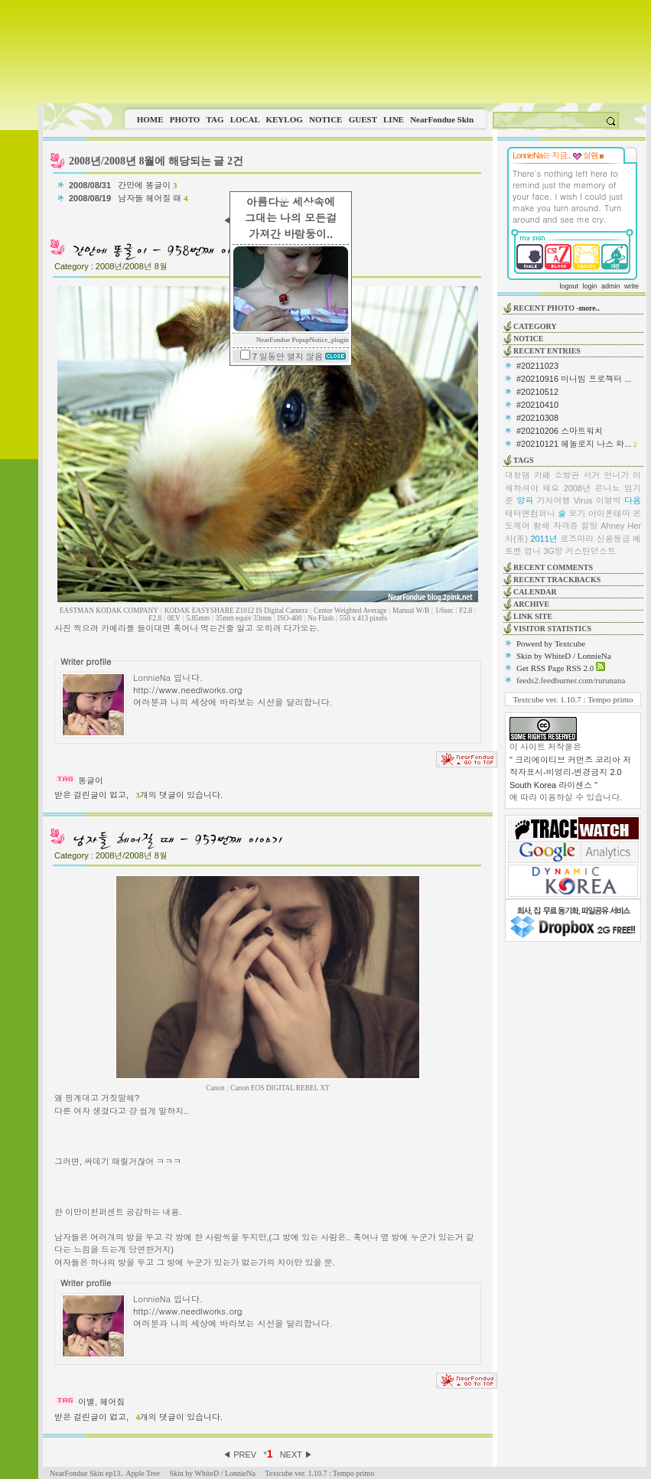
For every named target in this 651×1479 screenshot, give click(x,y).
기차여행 (553, 500)
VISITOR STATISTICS (552, 628)
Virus (583, 500)
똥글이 (90, 780)
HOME (150, 119)
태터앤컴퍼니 (530, 513)
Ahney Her (621, 525)
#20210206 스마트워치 (559, 430)
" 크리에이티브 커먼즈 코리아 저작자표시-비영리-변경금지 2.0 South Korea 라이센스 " (570, 772)
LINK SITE (532, 616)
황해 (541, 525)
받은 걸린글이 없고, (91, 795)
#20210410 (537, 404)
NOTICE (325, 119)
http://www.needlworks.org (187, 689)
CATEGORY (535, 326)
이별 (86, 1401)
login (589, 286)
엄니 (532, 550)
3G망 (553, 550)
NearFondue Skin (442, 119)
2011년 (543, 538)
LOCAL (245, 119)
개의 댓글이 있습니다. (179, 795)
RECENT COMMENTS (553, 567)
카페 (542, 475)
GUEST (363, 119)
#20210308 (537, 417)
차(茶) (516, 538)
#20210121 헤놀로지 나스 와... (573, 443)
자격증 (565, 525)
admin (610, 286)
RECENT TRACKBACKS (557, 579)
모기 (577, 513)
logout (568, 286)
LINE (393, 119)
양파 (524, 500)
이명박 (608, 500)
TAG (214, 119)
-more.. (587, 308)
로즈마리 (577, 538)
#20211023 (537, 365)
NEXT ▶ (296, 1454)
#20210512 (537, 391)
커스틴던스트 (590, 550)
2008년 (577, 488)
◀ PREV (241, 1454)
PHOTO (185, 119)
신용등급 (613, 538)
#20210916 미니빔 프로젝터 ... (573, 378)
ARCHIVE (531, 604)
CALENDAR (535, 592)
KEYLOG (283, 119)
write (631, 286)
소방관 (567, 475)
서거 (591, 475)
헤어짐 (112, 1401)
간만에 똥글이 (147, 185)
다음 (632, 500)
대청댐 (517, 475)
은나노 (607, 488)
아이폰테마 (609, 513)
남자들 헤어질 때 (152, 198)
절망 (589, 525)
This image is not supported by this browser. (344, 51)
